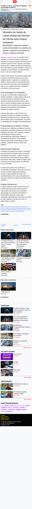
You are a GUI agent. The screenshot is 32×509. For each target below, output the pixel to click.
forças (3, 208)
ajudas (27, 405)
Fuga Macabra (5, 291)
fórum (7, 405)
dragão (18, 409)
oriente (3, 209)
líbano (24, 208)
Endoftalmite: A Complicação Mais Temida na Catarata (22, 327)
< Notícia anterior (3, 225)
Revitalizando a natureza (20, 384)
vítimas (20, 209)
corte (2, 411)
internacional (5, 211)
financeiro (21, 405)
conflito (29, 208)
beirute (13, 207)
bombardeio (13, 209)
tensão (29, 209)
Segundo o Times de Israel (8, 57)
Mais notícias (27, 347)
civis (24, 209)
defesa (8, 208)
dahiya (19, 208)
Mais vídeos (27, 377)
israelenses (25, 207)
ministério (12, 211)
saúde (18, 211)
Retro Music (16, 370)
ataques (18, 207)
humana (9, 407)
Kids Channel (17, 354)
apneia (24, 409)
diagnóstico (14, 405)
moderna (4, 409)
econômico (9, 411)
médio (8, 209)
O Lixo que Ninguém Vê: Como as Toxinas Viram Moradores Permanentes (20, 318)
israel (2, 207)
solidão (22, 407)
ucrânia (3, 407)
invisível (16, 407)
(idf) (15, 208)
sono (2, 405)
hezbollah (7, 207)
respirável (11, 409)
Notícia (16, 225)
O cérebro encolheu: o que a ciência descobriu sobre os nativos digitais (21, 310)
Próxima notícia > (26, 225)
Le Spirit (15, 362)
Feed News (12, 9)
